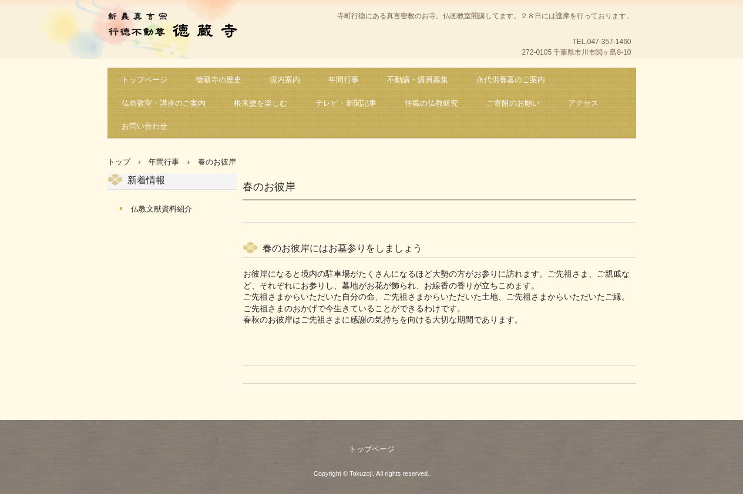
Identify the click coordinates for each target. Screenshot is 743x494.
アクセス (583, 103)
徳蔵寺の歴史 (218, 79)
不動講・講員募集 (417, 79)
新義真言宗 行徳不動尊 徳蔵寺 (178, 27)
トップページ (144, 79)
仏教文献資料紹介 (161, 208)
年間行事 (343, 79)
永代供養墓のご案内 (510, 79)
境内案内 (285, 79)
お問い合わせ (144, 126)
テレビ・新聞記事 (345, 103)
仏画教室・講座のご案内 (164, 103)
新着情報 (146, 180)
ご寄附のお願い (513, 103)
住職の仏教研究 (431, 103)
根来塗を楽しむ (260, 103)
